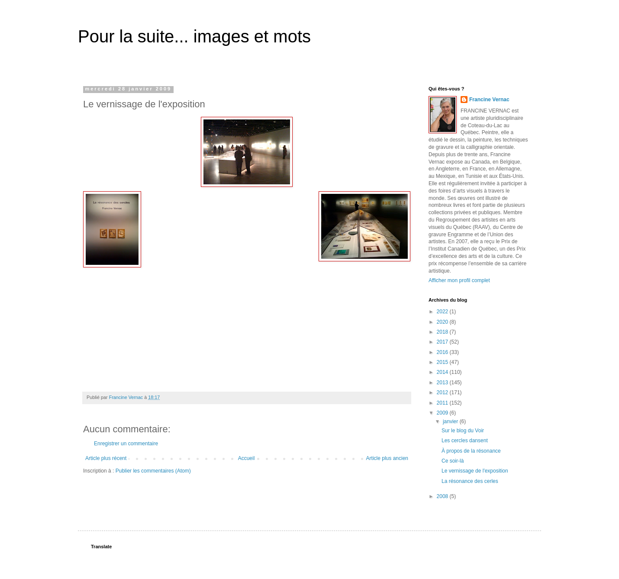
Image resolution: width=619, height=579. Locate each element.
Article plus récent (105, 458)
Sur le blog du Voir (463, 431)
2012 (443, 392)
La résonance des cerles (470, 481)
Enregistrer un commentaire (126, 444)
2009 (443, 413)
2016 (443, 352)
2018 (443, 332)
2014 (443, 372)
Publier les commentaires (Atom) (153, 471)
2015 (443, 362)
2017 (443, 342)
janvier (451, 421)
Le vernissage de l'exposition (475, 471)
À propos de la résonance (471, 451)
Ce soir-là (453, 461)
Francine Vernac (489, 99)
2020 (443, 322)
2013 (443, 383)
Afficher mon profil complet (459, 280)
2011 (443, 403)
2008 (443, 496)
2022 (443, 312)
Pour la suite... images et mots (194, 36)
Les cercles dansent (465, 440)
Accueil (246, 458)
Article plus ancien (387, 458)
